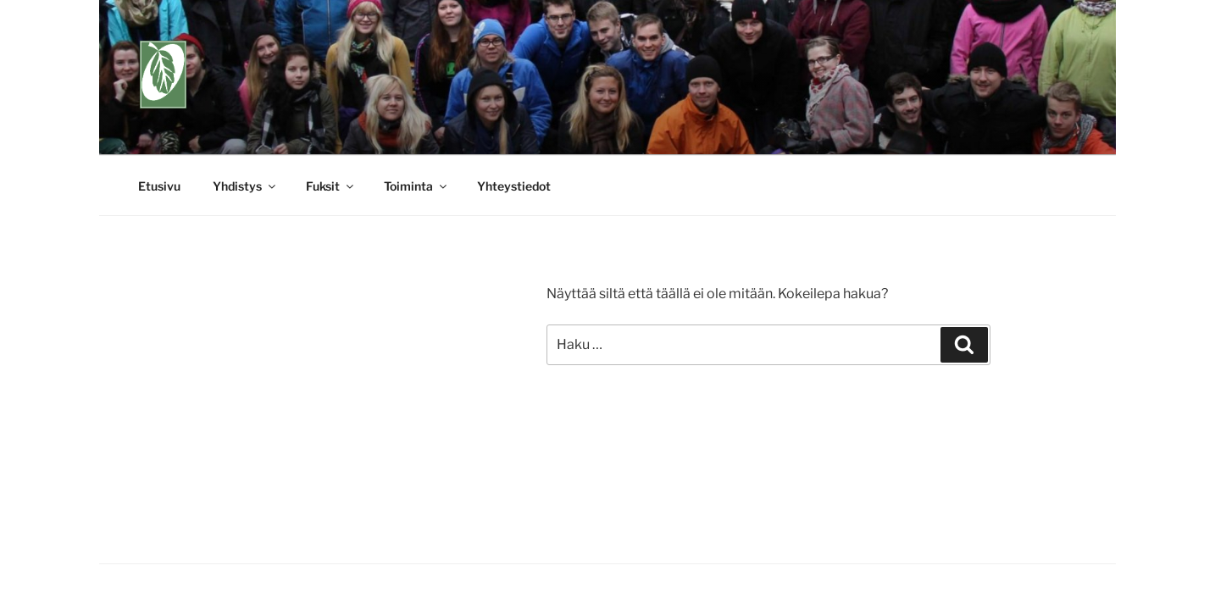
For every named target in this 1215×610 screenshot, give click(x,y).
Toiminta (416, 186)
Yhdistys (245, 186)
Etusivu (159, 186)
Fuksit (331, 186)
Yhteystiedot (514, 186)
